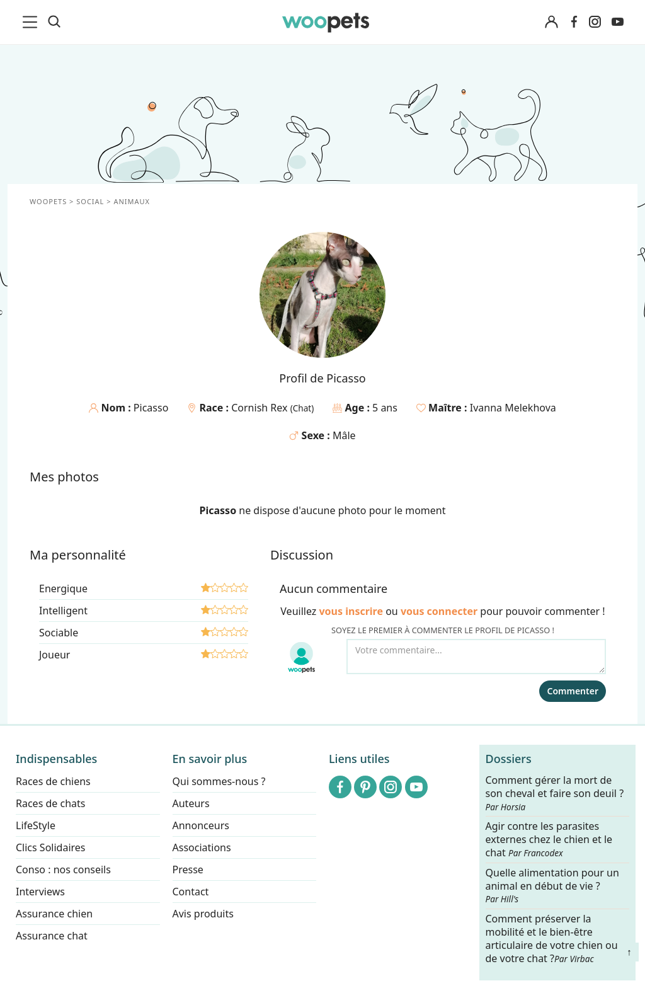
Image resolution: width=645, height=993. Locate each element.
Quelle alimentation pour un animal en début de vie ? (552, 885)
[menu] (32, 22)
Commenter (572, 691)
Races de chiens (53, 781)
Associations (202, 847)
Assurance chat (52, 936)
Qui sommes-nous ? (219, 781)
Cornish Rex (260, 408)
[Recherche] (54, 22)
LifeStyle (35, 825)
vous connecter (439, 611)
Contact (191, 891)
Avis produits (203, 914)
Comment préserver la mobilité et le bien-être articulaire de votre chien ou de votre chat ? (552, 938)
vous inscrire (351, 611)
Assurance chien (54, 914)
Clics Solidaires (51, 847)
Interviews (40, 891)
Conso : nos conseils (63, 869)
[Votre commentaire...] (476, 656)
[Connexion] (551, 22)
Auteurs (191, 803)
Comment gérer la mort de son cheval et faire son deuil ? (555, 793)
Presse (188, 869)
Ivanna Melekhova (513, 408)
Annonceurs (201, 825)
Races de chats (50, 803)
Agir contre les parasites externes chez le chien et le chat (549, 839)
